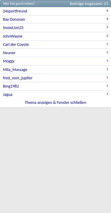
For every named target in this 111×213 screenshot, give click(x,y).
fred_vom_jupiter (18, 77)
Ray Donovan (14, 19)
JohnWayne (12, 36)
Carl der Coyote (16, 44)
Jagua (7, 94)
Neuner (9, 52)
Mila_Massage (15, 69)
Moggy (9, 61)
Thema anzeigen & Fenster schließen (55, 102)
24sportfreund (15, 11)
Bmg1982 (11, 86)
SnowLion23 (13, 27)
